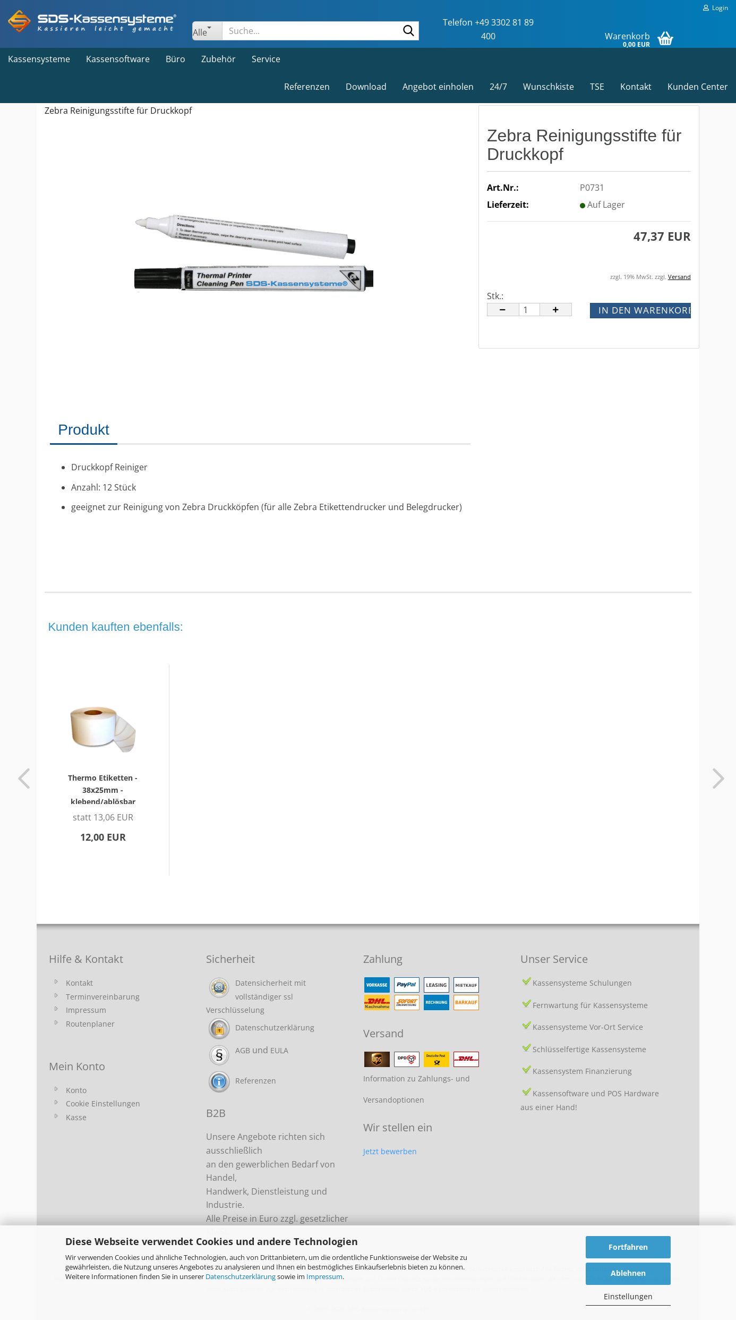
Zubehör (218, 59)
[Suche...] (207, 30)
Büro (175, 59)
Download (366, 86)
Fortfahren (628, 1247)
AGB (242, 1050)
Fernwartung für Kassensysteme (590, 1005)
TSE (597, 86)
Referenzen (307, 86)
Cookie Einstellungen (103, 1103)
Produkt (83, 429)
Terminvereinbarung (103, 997)
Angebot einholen (438, 86)
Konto (76, 1090)
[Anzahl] (529, 309)
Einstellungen (628, 1296)
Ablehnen (628, 1273)
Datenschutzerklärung (241, 1276)
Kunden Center (697, 86)
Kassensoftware (118, 59)
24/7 (498, 86)
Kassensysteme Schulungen (582, 983)
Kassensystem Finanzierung (582, 1071)
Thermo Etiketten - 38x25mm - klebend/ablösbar (103, 788)
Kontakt (636, 86)
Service (266, 59)
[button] (503, 309)
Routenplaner (90, 1024)
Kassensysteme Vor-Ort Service (588, 1027)
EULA (279, 1050)
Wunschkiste (548, 86)
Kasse (76, 1117)
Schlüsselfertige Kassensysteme (589, 1049)
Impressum (324, 1276)
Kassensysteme (39, 59)
